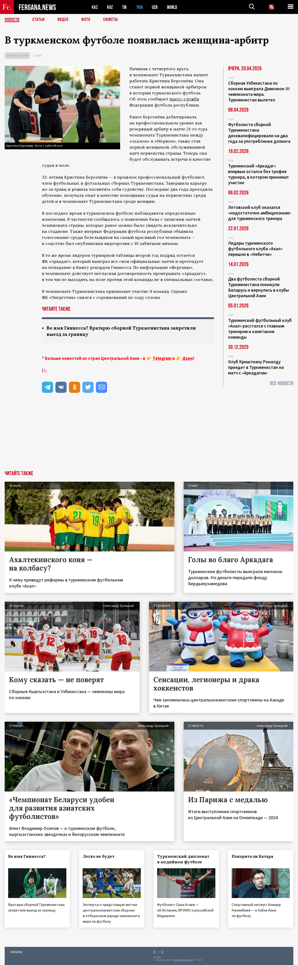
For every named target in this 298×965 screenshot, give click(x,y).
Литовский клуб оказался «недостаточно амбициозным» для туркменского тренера (259, 212)
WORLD (173, 7)
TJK (125, 7)
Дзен (187, 358)
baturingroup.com (184, 960)
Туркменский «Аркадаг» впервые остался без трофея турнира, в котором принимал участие (258, 174)
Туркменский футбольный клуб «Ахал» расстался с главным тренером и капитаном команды (260, 328)
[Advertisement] (149, 435)
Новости (12, 19)
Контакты (16, 951)
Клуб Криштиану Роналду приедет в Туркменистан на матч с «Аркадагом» (256, 367)
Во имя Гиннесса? (27, 856)
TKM (140, 7)
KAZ (95, 7)
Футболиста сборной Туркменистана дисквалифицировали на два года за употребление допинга (259, 133)
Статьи (38, 19)
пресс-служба (184, 99)
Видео (63, 19)
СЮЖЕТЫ (110, 19)
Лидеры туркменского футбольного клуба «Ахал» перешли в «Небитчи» (255, 248)
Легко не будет (99, 856)
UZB (156, 7)
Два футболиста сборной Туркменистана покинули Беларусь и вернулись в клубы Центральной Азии (258, 287)
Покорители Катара (252, 856)
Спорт (38, 55)
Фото (85, 19)
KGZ (110, 7)
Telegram (162, 358)
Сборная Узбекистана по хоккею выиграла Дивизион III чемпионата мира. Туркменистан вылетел (259, 91)
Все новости (281, 383)
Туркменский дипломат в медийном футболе (183, 859)
